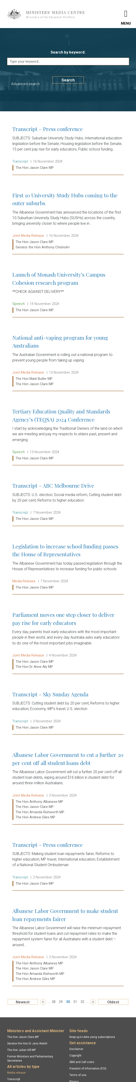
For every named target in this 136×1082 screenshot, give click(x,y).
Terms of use (77, 1075)
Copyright (75, 1055)
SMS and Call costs (81, 1062)
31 (75, 1002)
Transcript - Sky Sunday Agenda (68, 711)
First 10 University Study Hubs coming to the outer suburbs (68, 221)
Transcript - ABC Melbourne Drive (68, 502)
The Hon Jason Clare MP (23, 1037)
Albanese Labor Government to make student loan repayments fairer (68, 944)
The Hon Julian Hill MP (21, 1050)
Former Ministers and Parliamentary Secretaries (30, 1058)
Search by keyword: (68, 52)
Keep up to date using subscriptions (92, 1037)
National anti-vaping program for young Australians (68, 360)
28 (53, 1002)
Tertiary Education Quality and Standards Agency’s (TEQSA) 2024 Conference (68, 434)
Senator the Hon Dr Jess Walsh (27, 1043)
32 (82, 1002)
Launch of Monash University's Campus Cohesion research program (68, 292)
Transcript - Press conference (68, 148)
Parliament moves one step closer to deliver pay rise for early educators (68, 640)
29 (61, 1002)
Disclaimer (76, 1049)
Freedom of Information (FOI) (87, 1068)
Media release (16, 1072)
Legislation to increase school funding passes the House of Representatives (68, 567)
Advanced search (25, 84)
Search (68, 80)
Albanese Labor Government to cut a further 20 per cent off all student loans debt (68, 785)
